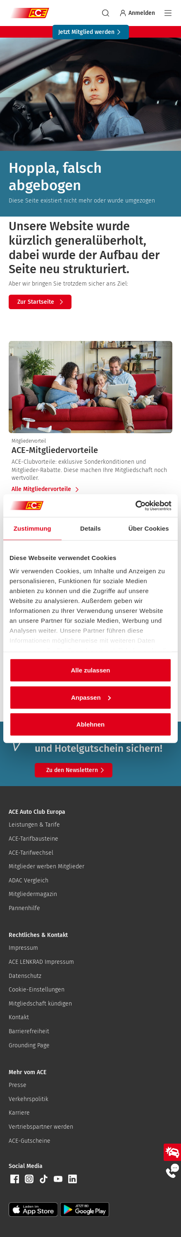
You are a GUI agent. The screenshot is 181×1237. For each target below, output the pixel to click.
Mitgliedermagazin (33, 894)
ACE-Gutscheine (29, 1140)
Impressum (23, 947)
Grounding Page (29, 1045)
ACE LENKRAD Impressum (41, 961)
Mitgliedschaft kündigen (40, 1003)
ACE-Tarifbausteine (33, 838)
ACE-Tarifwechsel (31, 852)
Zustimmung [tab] (32, 528)
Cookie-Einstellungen (36, 989)
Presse (17, 1085)
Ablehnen (90, 724)
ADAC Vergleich (28, 880)
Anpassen (91, 697)
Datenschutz (25, 976)
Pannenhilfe (24, 908)
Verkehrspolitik (28, 1099)
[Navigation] (168, 13)
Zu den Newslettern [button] (76, 770)
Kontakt (19, 1017)
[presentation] (90, 450)
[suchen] (105, 13)
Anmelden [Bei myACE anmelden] (137, 13)
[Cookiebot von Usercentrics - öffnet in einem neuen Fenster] (135, 505)
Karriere (19, 1112)
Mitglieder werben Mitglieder (46, 866)
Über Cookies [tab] (149, 528)
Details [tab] (90, 528)
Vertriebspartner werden (41, 1126)
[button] (14, 1179)
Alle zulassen (90, 670)
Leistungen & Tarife (34, 824)
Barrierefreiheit (29, 1031)
